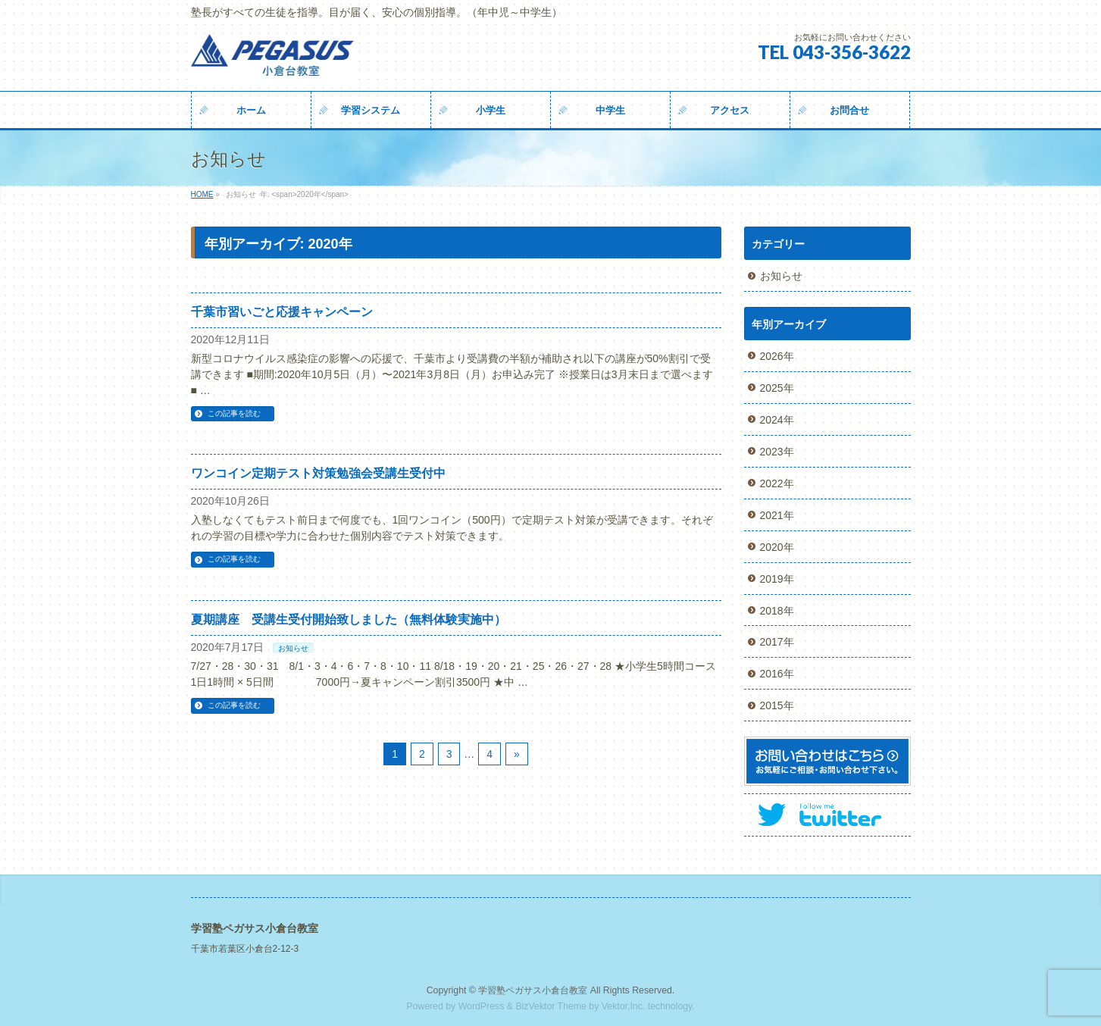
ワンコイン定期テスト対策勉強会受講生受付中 (318, 473)
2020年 (777, 547)
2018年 (777, 611)
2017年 (777, 642)
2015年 (777, 705)
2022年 (777, 483)
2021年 (777, 515)
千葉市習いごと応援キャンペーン (282, 311)
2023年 (777, 452)
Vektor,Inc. (624, 1006)
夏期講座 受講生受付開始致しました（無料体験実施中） (348, 619)
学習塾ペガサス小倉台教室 (532, 990)
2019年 (777, 579)
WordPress (481, 1006)
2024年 (777, 420)
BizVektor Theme (550, 1006)
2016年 (777, 674)
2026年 (777, 356)
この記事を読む (234, 413)
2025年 (777, 388)
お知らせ (293, 648)
